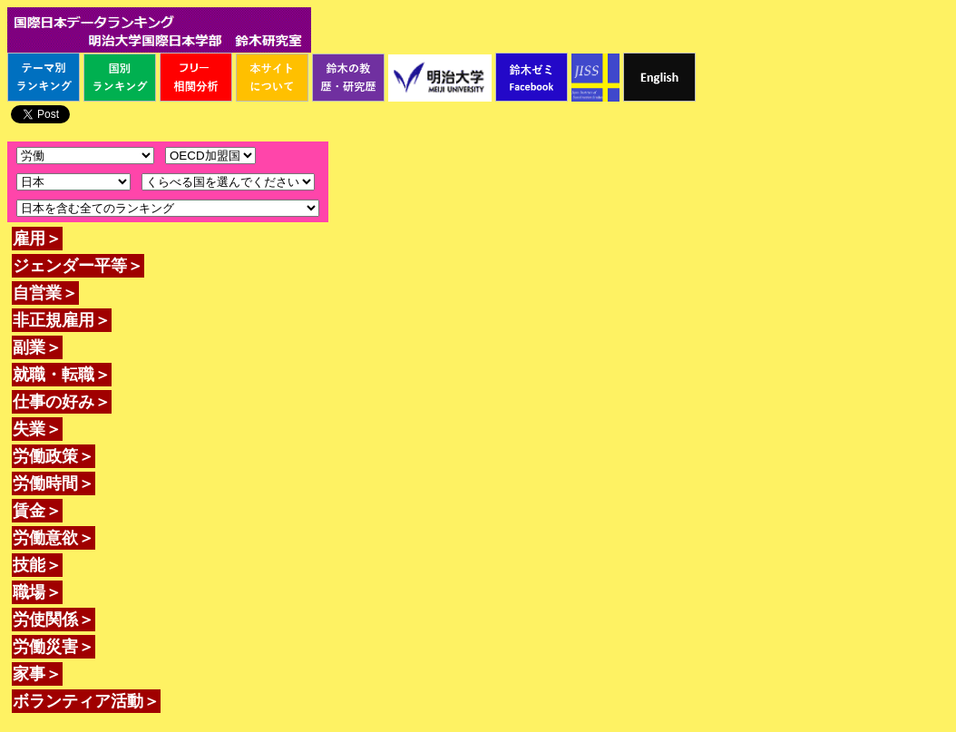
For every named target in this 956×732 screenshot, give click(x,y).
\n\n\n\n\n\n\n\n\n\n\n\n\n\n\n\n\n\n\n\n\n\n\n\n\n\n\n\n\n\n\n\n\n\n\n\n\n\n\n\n (228, 181)
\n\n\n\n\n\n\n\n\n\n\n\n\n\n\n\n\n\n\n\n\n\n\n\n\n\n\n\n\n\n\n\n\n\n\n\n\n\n (73, 181)
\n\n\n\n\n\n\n (210, 155)
